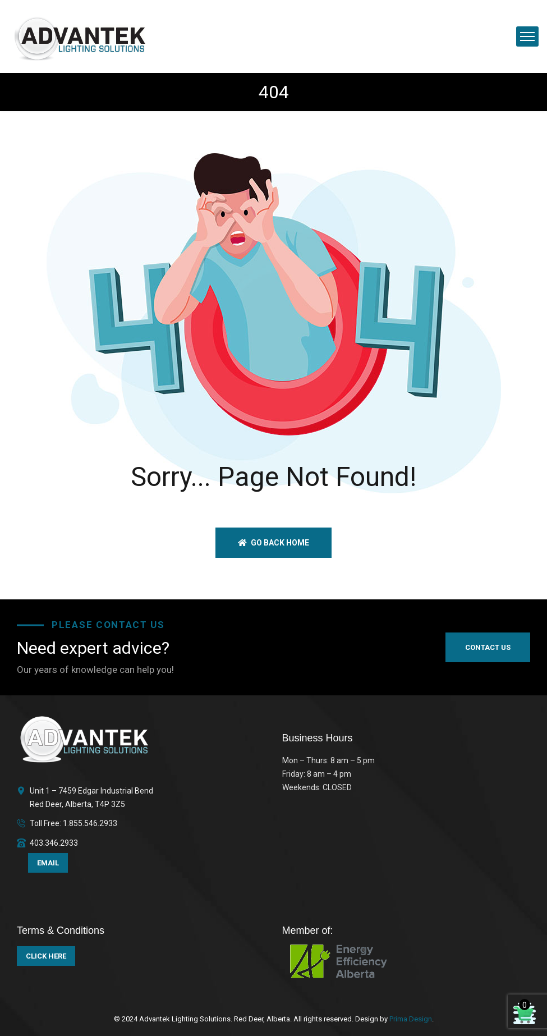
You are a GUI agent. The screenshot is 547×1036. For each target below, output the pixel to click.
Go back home (273, 542)
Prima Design (410, 1019)
